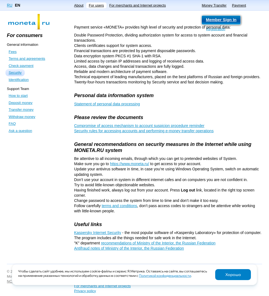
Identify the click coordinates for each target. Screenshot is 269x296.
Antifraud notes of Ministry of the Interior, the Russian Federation (129, 248)
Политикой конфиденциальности (165, 276)
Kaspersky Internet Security (97, 232)
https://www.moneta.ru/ (129, 164)
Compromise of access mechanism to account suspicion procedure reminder (139, 125)
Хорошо (233, 274)
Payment (239, 5)
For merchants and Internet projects (137, 5)
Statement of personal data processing (107, 104)
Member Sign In (221, 19)
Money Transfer (214, 5)
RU (9, 5)
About (78, 5)
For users (96, 5)
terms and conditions (119, 206)
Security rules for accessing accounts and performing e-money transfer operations (144, 131)
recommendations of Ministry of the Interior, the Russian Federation (158, 243)
